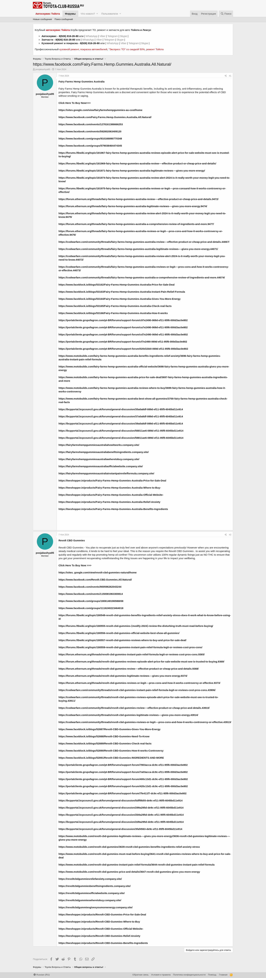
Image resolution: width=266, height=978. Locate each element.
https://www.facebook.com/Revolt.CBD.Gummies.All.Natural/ (95, 579)
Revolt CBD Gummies (71, 547)
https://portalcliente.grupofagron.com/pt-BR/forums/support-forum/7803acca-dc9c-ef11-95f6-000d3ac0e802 (123, 764)
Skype (124, 36)
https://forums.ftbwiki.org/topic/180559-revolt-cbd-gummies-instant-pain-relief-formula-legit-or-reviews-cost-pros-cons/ (130, 647)
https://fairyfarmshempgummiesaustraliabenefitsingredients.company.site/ (104, 452)
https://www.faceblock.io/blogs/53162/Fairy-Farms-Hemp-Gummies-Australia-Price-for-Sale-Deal (117, 284)
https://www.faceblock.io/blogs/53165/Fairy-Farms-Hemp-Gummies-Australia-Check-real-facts (115, 306)
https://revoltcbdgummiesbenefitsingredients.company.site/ (95, 886)
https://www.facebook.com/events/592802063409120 (90, 131)
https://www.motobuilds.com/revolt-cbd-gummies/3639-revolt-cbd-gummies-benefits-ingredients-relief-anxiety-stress (129, 846)
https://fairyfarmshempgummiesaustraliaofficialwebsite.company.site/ (101, 466)
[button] (97, 14)
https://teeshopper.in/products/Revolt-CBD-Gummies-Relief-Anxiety (99, 935)
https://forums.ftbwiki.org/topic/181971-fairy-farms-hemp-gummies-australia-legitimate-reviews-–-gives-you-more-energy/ (132, 170)
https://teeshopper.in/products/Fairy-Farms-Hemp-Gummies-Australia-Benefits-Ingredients (113, 509)
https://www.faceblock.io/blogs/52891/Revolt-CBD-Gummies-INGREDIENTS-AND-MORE (111, 757)
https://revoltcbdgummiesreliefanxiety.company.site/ (90, 878)
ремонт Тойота (155, 49)
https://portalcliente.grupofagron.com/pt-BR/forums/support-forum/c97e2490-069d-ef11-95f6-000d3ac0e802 (123, 320)
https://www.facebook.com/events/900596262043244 (90, 586)
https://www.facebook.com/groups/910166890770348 (90, 138)
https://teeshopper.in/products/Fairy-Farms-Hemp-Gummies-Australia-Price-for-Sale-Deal (112, 480)
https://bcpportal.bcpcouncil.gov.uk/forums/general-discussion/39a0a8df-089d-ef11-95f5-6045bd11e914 (121, 423)
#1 (230, 76)
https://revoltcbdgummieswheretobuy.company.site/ (90, 900)
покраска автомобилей (93, 49)
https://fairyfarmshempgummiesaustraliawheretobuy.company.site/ (99, 459)
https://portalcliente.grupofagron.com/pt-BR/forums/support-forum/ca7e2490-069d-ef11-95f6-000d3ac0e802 (123, 327)
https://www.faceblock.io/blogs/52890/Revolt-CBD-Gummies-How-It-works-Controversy (111, 750)
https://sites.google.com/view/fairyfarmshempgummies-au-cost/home (100, 110)
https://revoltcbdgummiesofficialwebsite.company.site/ (92, 893)
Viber (102, 36)
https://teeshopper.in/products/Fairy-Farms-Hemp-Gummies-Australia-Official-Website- (111, 494)
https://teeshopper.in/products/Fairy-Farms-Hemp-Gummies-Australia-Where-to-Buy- (110, 487)
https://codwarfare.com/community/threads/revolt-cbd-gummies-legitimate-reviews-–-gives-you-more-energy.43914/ (128, 715)
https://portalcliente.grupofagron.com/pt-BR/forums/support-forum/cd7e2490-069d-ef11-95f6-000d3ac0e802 (123, 334)
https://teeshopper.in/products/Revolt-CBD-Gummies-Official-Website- (101, 928)
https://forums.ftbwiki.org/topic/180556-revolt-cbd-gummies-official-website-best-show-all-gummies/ (119, 633)
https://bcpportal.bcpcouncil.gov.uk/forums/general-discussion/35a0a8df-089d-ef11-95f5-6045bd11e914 (121, 409)
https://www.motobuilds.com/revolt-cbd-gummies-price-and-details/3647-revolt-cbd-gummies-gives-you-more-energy (129, 871)
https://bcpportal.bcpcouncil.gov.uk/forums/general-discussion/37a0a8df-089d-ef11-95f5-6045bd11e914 (121, 416)
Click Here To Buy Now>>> (75, 102)
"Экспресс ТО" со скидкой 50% (127, 49)
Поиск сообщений (64, 19)
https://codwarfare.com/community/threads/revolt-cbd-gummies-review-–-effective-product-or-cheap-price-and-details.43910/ (134, 707)
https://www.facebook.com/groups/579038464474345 (90, 145)
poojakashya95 (42, 69)
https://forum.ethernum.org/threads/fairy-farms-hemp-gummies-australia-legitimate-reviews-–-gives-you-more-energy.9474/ (133, 206)
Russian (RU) (42, 974)
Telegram (113, 36)
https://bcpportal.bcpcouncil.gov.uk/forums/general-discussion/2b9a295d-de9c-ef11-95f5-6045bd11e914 (121, 814)
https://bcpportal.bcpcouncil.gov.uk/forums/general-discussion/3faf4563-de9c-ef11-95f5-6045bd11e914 (120, 829)
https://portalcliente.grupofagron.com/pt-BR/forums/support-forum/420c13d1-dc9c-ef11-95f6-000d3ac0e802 (123, 786)
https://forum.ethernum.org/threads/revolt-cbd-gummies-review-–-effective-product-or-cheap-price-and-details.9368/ (129, 668)
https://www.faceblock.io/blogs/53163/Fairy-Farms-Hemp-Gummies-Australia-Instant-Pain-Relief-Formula (122, 291)
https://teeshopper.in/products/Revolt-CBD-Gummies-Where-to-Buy (99, 921)
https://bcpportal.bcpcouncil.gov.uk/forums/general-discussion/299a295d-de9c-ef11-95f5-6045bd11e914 (121, 807)
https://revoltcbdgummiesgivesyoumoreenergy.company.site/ (95, 907)
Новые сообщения (42, 19)
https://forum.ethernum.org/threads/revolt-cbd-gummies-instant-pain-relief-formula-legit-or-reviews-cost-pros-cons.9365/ (132, 654)
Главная (223, 974)
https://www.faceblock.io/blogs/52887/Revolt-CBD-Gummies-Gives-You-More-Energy (109, 729)
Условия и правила (161, 974)
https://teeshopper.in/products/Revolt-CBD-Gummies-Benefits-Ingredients (103, 943)
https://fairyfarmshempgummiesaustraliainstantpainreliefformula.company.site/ (106, 473)
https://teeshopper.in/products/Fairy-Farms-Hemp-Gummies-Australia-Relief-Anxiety (109, 501)
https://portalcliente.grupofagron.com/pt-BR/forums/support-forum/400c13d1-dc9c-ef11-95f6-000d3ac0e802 (123, 779)
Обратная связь (140, 974)
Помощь (212, 974)
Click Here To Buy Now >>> (75, 565)
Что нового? (88, 13)
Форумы (70, 13)
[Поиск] (226, 14)
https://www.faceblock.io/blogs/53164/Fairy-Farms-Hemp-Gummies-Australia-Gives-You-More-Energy (119, 298)
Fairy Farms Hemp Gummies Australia (81, 81)
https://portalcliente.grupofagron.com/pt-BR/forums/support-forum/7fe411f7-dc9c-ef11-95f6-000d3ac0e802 (122, 793)
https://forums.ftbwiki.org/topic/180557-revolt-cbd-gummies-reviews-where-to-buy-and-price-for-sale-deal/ (122, 640)
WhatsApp (92, 36)
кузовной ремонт (69, 49)
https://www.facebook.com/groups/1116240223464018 (91, 608)
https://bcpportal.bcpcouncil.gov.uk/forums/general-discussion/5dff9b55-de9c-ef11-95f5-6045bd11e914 (121, 800)
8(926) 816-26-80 (69, 36)
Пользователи (109, 13)
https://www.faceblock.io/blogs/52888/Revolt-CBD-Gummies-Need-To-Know (104, 736)
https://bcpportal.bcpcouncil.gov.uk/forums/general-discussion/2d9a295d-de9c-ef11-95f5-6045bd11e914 (121, 821)
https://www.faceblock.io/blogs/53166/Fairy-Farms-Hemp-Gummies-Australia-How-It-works (113, 313)
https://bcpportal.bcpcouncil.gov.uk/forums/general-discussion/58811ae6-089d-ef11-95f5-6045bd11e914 (121, 437)
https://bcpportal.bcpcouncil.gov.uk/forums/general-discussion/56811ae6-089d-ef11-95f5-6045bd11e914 (121, 430)
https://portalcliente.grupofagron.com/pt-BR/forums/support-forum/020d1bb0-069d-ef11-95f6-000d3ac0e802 (123, 348)
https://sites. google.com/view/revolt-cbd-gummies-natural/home (98, 572)
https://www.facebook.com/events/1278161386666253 (91, 124)
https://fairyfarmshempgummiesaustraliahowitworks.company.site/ (99, 444)
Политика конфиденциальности (189, 974)
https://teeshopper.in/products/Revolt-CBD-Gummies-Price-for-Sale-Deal (102, 914)
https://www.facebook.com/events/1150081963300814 (91, 593)
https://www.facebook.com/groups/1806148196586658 (91, 601)
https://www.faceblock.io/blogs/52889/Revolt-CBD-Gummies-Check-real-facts (105, 743)
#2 (230, 535)
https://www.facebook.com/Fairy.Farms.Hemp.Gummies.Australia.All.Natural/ (105, 117)
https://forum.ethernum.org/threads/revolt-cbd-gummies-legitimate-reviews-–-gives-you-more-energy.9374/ (123, 675)
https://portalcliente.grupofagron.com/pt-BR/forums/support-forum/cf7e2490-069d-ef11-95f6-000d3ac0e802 (123, 341)
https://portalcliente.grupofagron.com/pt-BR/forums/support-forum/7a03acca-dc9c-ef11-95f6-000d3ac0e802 (123, 772)
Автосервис (49, 36)
